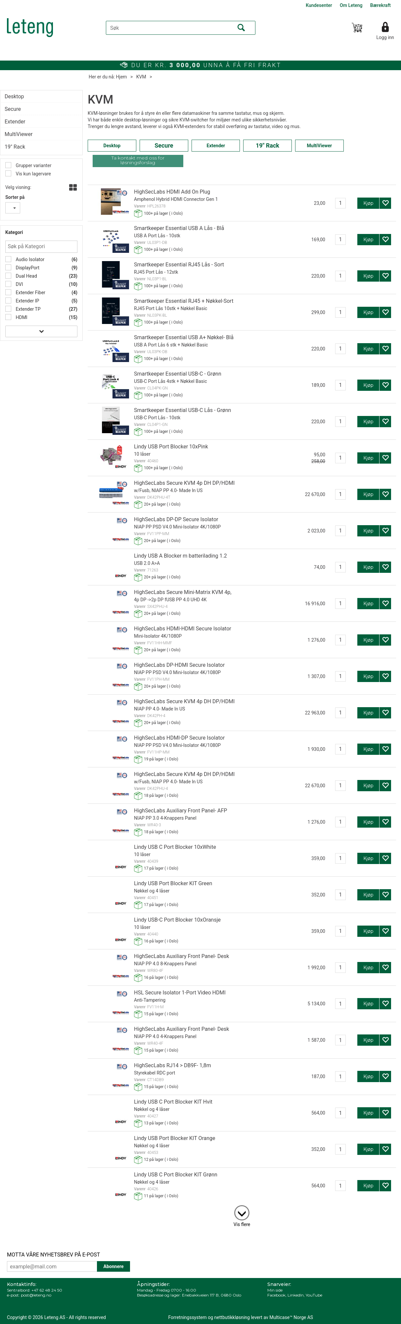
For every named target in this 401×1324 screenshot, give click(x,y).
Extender (15, 121)
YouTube (314, 1295)
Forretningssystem (187, 1317)
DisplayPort (27, 267)
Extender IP (27, 300)
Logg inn (385, 37)
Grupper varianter (33, 165)
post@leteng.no (36, 1295)
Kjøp (368, 203)
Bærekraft (380, 5)
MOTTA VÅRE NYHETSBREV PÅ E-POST (53, 1255)
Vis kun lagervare (33, 173)
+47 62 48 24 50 (46, 1290)
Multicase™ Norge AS (291, 1317)
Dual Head (26, 276)
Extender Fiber (30, 292)
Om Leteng (351, 5)
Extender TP (28, 309)
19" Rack (15, 147)
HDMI (21, 317)
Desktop (14, 96)
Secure (13, 109)
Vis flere (242, 1224)
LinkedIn (296, 1295)
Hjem (121, 76)
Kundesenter (319, 5)
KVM (141, 76)
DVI (19, 284)
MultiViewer (18, 134)
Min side (275, 1290)
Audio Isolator (29, 259)
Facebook (276, 1295)
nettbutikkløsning (232, 1317)
